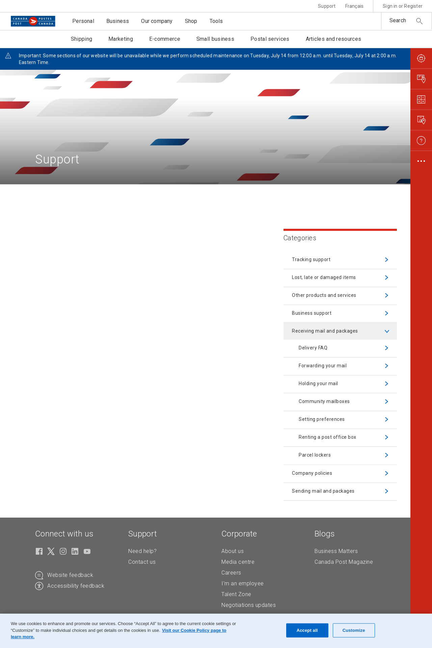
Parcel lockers (315, 455)
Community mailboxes (324, 401)
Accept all (307, 630)
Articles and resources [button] (333, 39)
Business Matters (336, 551)
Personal (83, 21)
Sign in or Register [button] (403, 6)
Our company (156, 21)
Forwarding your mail (323, 365)
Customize (354, 630)
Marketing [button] (120, 39)
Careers (231, 572)
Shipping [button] (81, 39)
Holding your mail (318, 383)
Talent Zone (236, 594)
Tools (216, 21)
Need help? (142, 551)
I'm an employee (242, 583)
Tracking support (311, 259)
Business (117, 21)
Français (354, 6)
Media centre (237, 562)
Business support (311, 313)
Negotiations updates (248, 605)
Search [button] (397, 20)
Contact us (142, 562)
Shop (191, 21)
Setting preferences (322, 419)
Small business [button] (215, 39)
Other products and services (324, 295)
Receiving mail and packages (325, 331)
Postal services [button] (270, 39)
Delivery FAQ (313, 347)
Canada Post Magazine (344, 562)
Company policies (312, 473)
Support (326, 6)
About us (232, 551)
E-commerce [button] (164, 39)
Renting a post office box (327, 437)
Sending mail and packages (323, 491)
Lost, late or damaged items (324, 277)
